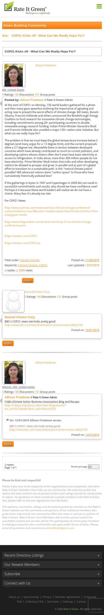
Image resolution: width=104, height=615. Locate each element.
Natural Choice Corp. (37, 292)
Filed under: (22, 260)
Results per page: (79, 466)
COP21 (43, 265)
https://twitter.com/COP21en (22, 243)
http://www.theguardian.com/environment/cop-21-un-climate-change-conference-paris (48, 223)
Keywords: (26, 265)
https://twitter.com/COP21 (21, 236)
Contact (81, 601)
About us (14, 597)
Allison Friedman (45, 65)
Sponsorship (31, 597)
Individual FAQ (34, 601)
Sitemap (68, 601)
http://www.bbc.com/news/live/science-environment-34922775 (43, 325)
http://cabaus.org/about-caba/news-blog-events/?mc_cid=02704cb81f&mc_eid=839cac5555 (35, 407)
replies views (19, 270)
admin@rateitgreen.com (60, 528)
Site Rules (53, 601)
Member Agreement (67, 597)
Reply (27, 280)
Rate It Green (70, 609)
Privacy (47, 597)
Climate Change (29, 260)
